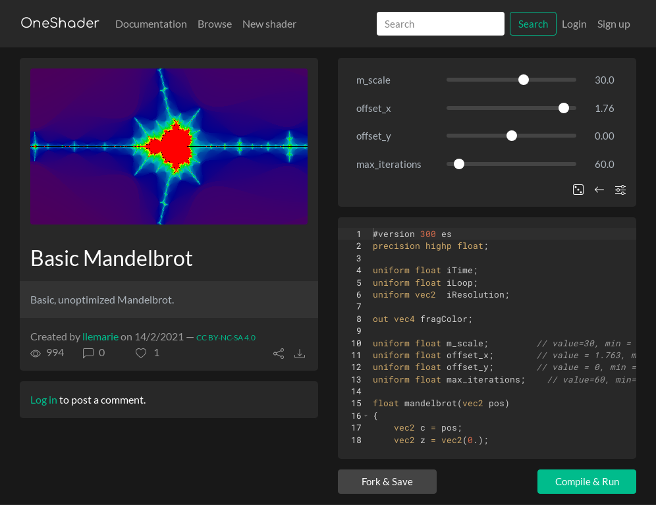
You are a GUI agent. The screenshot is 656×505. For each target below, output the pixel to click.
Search (533, 24)
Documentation (151, 23)
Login (574, 23)
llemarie (100, 336)
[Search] (441, 24)
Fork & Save (387, 481)
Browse (215, 23)
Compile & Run (587, 481)
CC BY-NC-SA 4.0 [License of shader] (226, 337)
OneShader (59, 23)
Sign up (613, 23)
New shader (269, 23)
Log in (43, 399)
